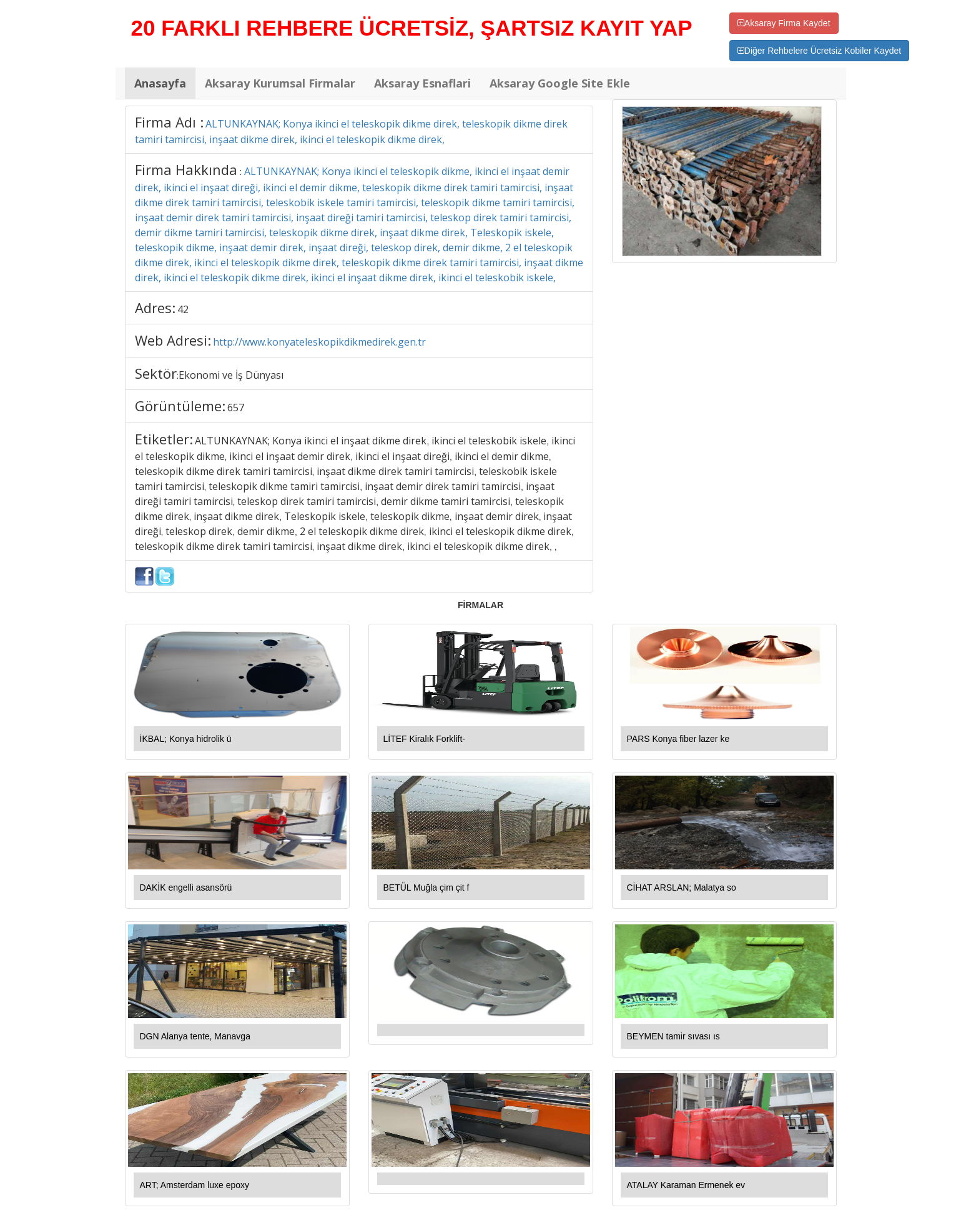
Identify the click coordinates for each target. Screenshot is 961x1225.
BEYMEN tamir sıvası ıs (673, 1036)
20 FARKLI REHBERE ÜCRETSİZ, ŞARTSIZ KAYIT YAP (411, 28)
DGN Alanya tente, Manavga (195, 1036)
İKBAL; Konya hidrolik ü (186, 739)
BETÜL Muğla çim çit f (426, 887)
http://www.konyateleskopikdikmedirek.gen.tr (319, 342)
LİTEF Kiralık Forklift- (424, 739)
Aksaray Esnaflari (422, 83)
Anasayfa (160, 83)
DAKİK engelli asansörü (186, 887)
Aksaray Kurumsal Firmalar (280, 83)
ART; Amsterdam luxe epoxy (195, 1185)
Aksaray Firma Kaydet (783, 23)
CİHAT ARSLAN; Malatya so (681, 887)
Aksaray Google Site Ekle (560, 83)
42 (183, 309)
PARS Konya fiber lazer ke (678, 739)
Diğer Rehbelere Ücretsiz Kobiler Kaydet (819, 51)
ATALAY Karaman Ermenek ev (686, 1185)
